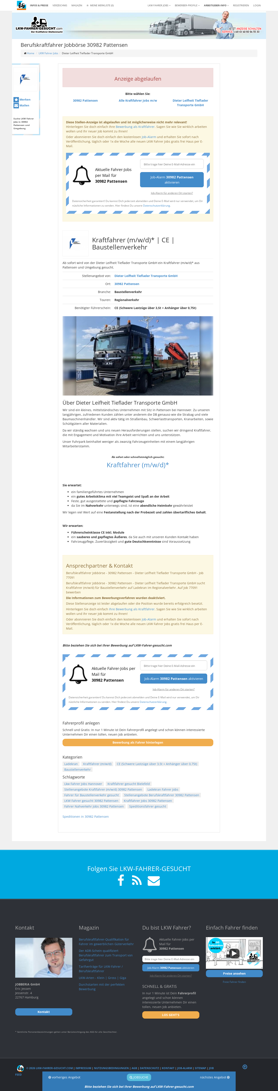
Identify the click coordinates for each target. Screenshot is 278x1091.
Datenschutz (149, 1068)
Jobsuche (139, 1077)
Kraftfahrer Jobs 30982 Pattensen (148, 801)
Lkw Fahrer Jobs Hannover (83, 784)
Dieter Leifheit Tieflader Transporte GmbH (146, 276)
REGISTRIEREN (241, 5)
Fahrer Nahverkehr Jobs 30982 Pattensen (94, 806)
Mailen (21, 105)
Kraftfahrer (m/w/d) (97, 764)
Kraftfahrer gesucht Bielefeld (129, 784)
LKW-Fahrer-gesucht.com (175, 1086)
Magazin (76, 5)
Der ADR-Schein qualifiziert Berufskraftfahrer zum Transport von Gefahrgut (106, 955)
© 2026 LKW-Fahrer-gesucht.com (45, 1068)
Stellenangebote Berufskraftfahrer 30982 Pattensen (161, 795)
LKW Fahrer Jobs (48, 53)
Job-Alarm (149, 137)
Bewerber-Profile (187, 5)
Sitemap (200, 1068)
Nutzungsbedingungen (111, 1068)
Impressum (83, 1068)
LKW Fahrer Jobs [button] (159, 5)
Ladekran (71, 764)
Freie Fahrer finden (234, 982)
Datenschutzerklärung (156, 205)
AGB (134, 1068)
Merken (22, 100)
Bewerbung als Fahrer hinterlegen (138, 742)
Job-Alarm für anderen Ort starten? (172, 193)
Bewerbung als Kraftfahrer (135, 127)
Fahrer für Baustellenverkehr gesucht (91, 795)
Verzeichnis (60, 5)
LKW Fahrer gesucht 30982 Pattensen (91, 801)
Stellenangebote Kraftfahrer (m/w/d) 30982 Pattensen (103, 789)
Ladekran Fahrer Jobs (162, 789)
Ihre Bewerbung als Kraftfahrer (132, 609)
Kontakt (168, 1068)
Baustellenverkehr (77, 769)
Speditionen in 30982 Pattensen (86, 816)
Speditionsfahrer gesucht (147, 806)
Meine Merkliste (100, 5)
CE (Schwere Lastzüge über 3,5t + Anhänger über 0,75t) (157, 764)
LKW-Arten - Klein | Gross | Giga (102, 978)
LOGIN (257, 5)
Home (30, 53)
